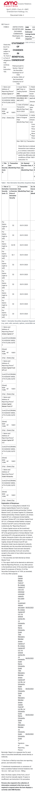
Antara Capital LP (8, 94)
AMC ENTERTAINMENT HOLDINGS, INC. (23, 96)
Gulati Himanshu (7, 476)
